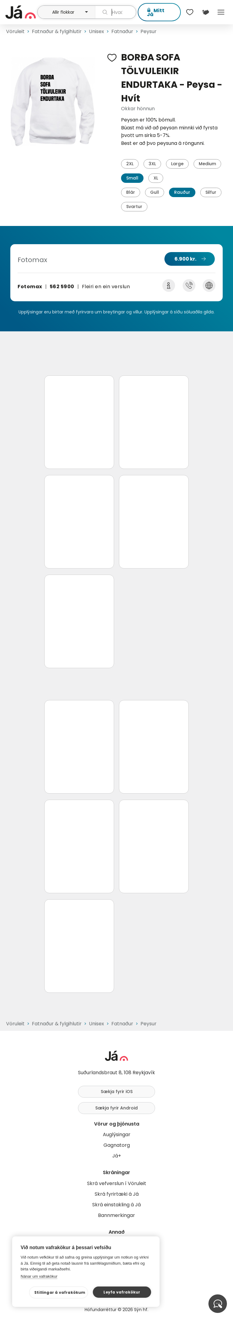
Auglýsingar (116, 1134)
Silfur (210, 192)
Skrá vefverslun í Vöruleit (116, 1183)
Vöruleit (15, 31)
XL (156, 178)
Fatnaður (122, 31)
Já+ (116, 1155)
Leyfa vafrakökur (121, 1292)
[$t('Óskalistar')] (190, 12)
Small (132, 178)
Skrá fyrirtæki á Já (117, 1194)
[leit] (115, 12)
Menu (221, 12)
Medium (207, 164)
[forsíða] (20, 12)
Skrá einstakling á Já (116, 1204)
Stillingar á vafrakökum (60, 1292)
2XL (129, 164)
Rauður (182, 192)
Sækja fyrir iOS (117, 1091)
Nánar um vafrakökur (39, 1276)
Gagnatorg (116, 1145)
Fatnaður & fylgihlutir (57, 31)
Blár (130, 192)
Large (177, 164)
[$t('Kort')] (205, 12)
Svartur (134, 206)
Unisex (96, 31)
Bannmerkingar (116, 1215)
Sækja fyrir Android (116, 1108)
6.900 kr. (185, 258)
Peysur (148, 31)
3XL (152, 164)
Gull (154, 192)
